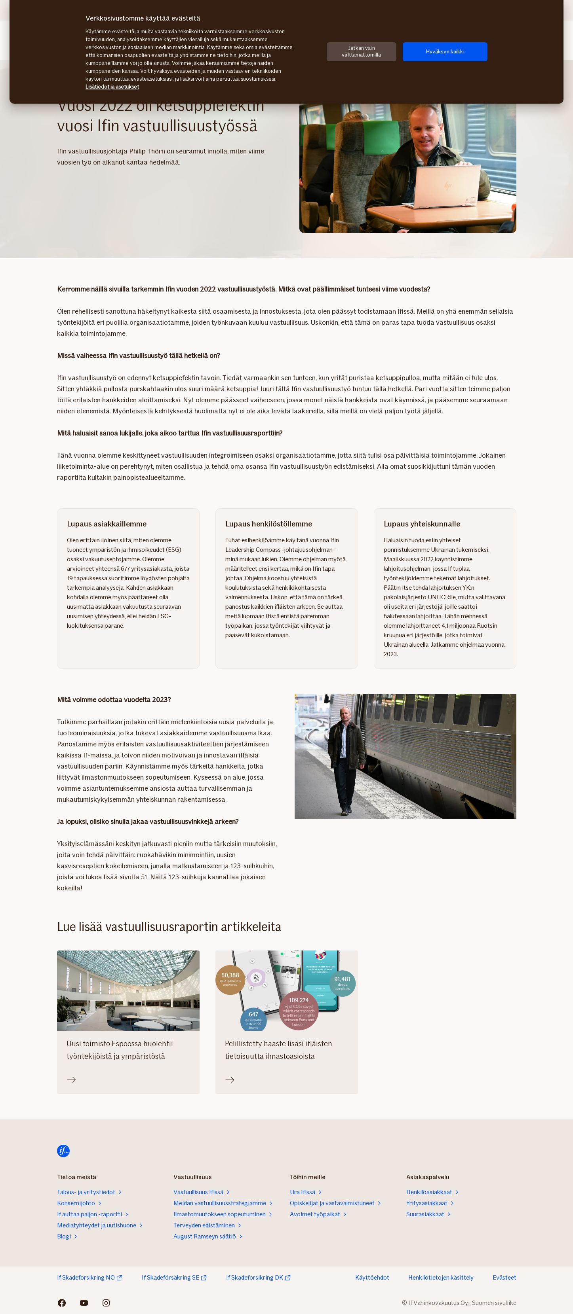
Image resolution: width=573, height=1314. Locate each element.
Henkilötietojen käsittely (441, 1277)
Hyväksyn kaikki (445, 51)
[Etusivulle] (63, 1151)
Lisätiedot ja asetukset (112, 86)
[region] (286, 52)
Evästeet (504, 1277)
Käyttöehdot (372, 1277)
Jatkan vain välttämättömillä (361, 51)
